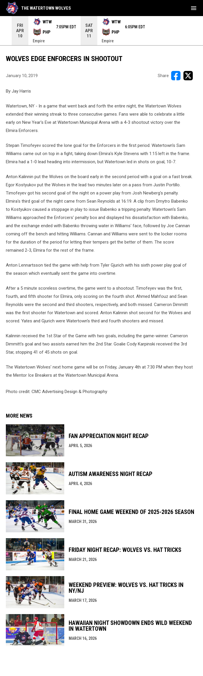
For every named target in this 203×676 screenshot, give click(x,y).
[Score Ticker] (101, 30)
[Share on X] (188, 75)
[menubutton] (193, 8)
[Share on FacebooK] (176, 75)
